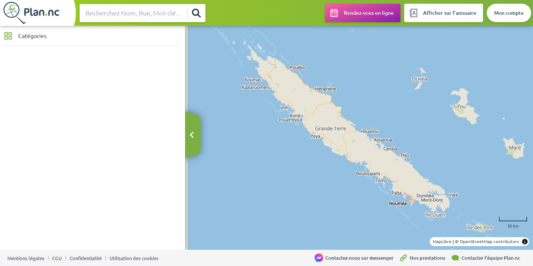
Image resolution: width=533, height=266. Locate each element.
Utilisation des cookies (134, 258)
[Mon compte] (509, 13)
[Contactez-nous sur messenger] (357, 257)
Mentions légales (25, 258)
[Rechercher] (196, 13)
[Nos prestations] (425, 257)
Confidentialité (86, 258)
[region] (359, 138)
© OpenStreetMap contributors (487, 241)
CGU (57, 258)
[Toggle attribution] (524, 241)
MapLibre (442, 241)
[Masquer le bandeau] (191, 135)
